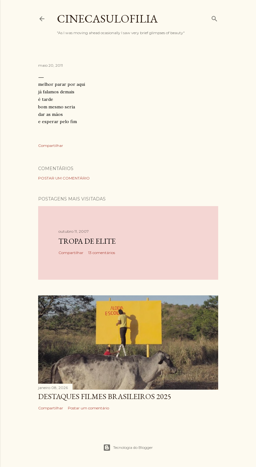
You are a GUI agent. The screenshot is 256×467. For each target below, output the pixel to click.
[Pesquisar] (214, 17)
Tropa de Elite (87, 241)
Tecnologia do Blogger (128, 447)
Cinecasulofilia (107, 18)
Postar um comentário (64, 178)
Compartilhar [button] (50, 145)
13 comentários (101, 252)
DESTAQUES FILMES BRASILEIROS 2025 (104, 396)
